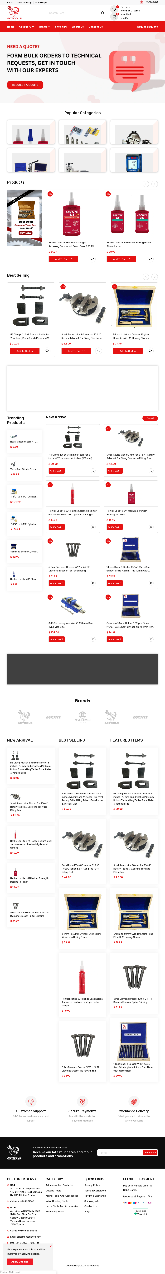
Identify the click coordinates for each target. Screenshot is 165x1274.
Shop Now (61, 27)
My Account (151, 1)
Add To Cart (63, 259)
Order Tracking (24, 2)
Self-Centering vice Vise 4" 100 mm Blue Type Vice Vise (71, 625)
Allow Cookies (19, 1261)
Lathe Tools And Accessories (62, 1206)
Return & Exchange (95, 1195)
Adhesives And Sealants (59, 1185)
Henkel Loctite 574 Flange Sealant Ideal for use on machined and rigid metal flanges (73, 512)
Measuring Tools (55, 1211)
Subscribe (150, 1152)
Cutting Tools (53, 1190)
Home (10, 27)
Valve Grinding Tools (57, 1201)
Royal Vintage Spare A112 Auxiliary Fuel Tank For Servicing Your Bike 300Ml (23, 442)
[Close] (51, 1246)
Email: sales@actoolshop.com (25, 1236)
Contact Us (96, 27)
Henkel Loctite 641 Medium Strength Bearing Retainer (127, 512)
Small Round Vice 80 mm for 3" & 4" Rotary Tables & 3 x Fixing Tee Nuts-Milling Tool (81, 336)
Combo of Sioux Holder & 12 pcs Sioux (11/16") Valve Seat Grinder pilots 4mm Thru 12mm (130, 625)
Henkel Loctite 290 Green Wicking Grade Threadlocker (129, 244)
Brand (44, 27)
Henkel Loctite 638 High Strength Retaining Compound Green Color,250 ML (71, 244)
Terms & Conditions (95, 1190)
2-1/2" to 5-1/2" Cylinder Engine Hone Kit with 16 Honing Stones (23, 524)
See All (150, 418)
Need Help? (41, 2)
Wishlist (125, 9)
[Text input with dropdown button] (76, 13)
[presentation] (146, 184)
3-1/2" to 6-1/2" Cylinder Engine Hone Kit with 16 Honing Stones (23, 497)
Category (26, 27)
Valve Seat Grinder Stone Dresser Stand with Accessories (23, 469)
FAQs (87, 1211)
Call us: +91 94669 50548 (23, 1230)
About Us (78, 27)
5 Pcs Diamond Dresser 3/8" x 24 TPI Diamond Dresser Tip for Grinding (69, 569)
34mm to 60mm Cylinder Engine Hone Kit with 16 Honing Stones (131, 336)
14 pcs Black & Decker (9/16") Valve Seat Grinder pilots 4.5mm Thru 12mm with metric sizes (129, 569)
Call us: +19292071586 (22, 1201)
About (10, 2)
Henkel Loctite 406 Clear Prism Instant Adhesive (23, 579)
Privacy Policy (92, 1185)
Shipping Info (91, 1201)
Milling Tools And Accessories (62, 1195)
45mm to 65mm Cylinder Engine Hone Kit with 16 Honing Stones (23, 552)
